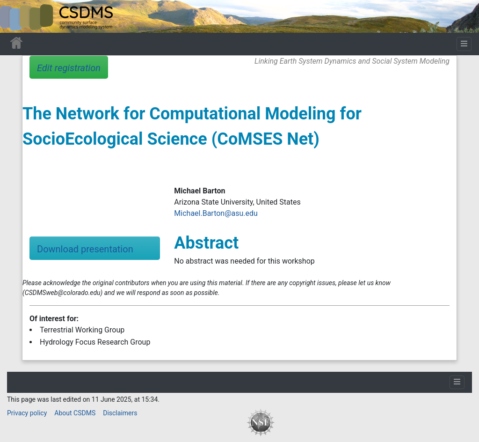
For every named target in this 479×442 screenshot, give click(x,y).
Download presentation (85, 249)
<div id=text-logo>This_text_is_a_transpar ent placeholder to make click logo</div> (14, 16)
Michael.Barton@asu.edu (216, 213)
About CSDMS (74, 413)
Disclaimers (120, 413)
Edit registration (69, 68)
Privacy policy (27, 413)
